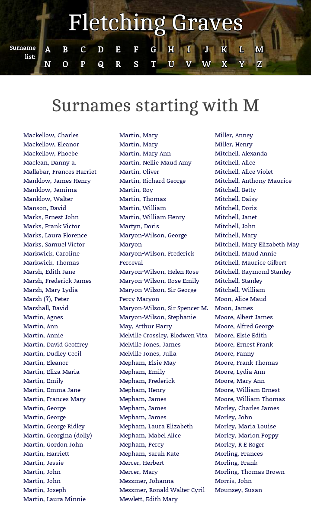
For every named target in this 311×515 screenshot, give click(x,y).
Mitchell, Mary (236, 235)
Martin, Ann (40, 325)
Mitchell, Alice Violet (244, 171)
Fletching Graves (156, 23)
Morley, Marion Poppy (247, 435)
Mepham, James (143, 398)
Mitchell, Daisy (236, 198)
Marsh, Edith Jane (49, 271)
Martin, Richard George (152, 180)
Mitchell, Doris (236, 207)
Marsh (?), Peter (46, 298)
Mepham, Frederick (147, 380)
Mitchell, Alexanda (241, 153)
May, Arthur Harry (145, 325)
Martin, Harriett (46, 453)
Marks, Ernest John (51, 216)
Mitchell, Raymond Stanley (253, 271)
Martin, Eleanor (45, 362)
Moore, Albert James (244, 316)
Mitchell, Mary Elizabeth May (257, 244)
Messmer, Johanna (146, 480)
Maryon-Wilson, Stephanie (157, 316)
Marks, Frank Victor (51, 225)
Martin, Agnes (43, 316)
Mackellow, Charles (51, 134)
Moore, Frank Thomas (246, 362)
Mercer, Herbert (141, 462)
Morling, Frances (239, 453)
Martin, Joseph (44, 489)
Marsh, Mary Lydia (50, 289)
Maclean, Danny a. (50, 162)
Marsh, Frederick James (57, 280)
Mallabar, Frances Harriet (59, 171)
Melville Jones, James (150, 344)
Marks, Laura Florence (55, 235)
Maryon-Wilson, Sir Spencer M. (163, 307)
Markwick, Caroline (51, 253)
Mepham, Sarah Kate (149, 453)
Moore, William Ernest (247, 389)
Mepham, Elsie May (147, 362)
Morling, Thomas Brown (250, 471)
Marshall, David (45, 307)
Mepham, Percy (141, 444)
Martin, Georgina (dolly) (57, 435)
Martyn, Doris (139, 225)
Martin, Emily (43, 380)
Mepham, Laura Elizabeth (156, 426)
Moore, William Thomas (250, 398)
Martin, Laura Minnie (54, 498)
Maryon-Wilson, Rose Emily (159, 280)
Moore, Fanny (234, 353)
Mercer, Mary (138, 471)
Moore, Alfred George (244, 325)
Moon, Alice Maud (240, 298)
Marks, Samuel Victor (54, 244)
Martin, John (42, 471)
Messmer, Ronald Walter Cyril (162, 489)
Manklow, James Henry (57, 180)
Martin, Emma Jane (51, 389)
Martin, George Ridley (54, 426)
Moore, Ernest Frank (244, 344)
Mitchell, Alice (235, 162)
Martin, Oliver (139, 171)
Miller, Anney (234, 134)
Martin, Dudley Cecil (52, 353)
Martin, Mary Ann (145, 153)
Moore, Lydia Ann (240, 371)
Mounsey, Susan (238, 489)
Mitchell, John (235, 225)
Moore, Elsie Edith (241, 335)
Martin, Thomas (142, 198)
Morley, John (233, 416)
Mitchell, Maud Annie (245, 253)
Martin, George (44, 407)
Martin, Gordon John (53, 444)
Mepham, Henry (142, 389)
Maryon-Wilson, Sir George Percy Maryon (157, 294)
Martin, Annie (43, 335)
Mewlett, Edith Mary (148, 498)
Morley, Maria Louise (245, 426)
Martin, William (142, 207)
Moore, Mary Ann (240, 380)
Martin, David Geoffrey (55, 344)
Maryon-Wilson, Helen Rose (159, 271)
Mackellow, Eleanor (51, 144)
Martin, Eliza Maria (51, 371)
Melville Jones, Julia (147, 353)
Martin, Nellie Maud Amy (155, 162)
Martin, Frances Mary (54, 398)
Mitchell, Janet (236, 216)
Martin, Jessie (43, 462)
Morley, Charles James (247, 407)
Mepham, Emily (142, 371)
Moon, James (234, 307)
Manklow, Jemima (50, 189)
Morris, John (233, 480)
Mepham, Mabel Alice (150, 435)
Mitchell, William (240, 289)
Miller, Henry (234, 144)
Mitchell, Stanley (239, 280)
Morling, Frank (236, 462)
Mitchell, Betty (235, 189)
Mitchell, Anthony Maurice (253, 180)
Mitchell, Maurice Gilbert (250, 262)
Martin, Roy (136, 189)
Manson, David (44, 207)
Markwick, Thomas (51, 262)
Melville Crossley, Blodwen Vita (163, 335)
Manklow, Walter (48, 198)
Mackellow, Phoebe (50, 153)
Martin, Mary (138, 134)
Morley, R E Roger (239, 444)
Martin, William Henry (152, 216)
